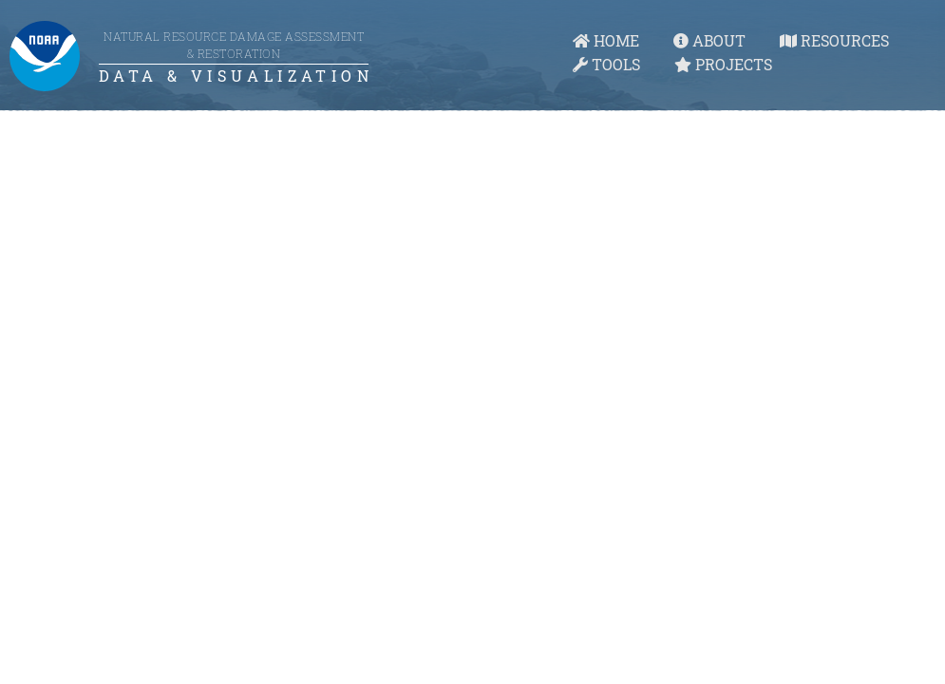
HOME (606, 40)
